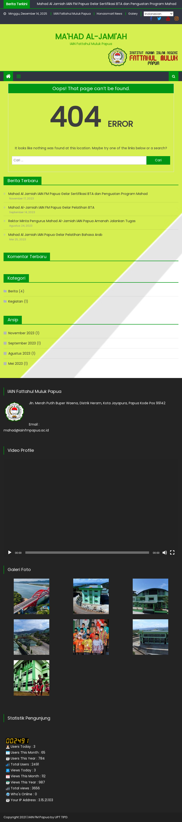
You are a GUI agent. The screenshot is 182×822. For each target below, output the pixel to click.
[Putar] (9, 552)
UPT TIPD (61, 817)
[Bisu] (164, 552)
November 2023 (21, 333)
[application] (91, 508)
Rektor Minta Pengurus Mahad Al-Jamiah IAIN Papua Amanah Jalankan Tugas (72, 221)
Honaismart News (109, 14)
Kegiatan (15, 301)
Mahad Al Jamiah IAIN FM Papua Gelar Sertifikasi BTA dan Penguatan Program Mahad (106, 3)
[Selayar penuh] (172, 552)
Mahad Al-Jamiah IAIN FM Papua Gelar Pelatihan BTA (51, 207)
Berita (13, 291)
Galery (133, 14)
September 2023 (22, 343)
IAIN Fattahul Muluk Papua (72, 14)
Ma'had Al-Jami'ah (91, 36)
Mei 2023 (15, 363)
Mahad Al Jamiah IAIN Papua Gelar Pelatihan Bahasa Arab (55, 234)
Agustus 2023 (19, 353)
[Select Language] (158, 13)
